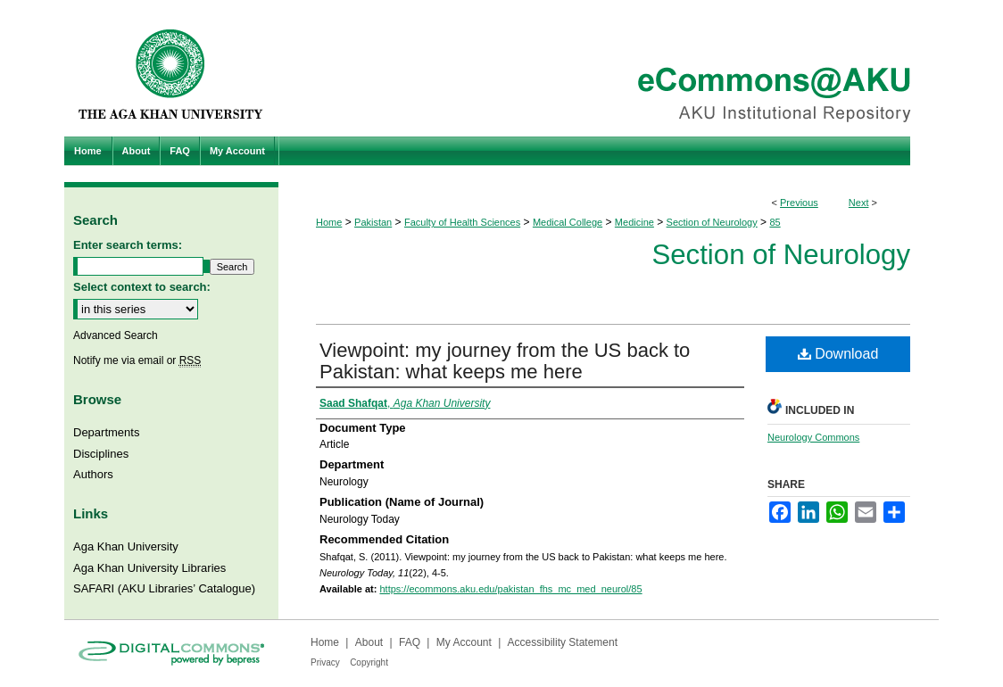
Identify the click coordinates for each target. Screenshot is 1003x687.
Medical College (567, 222)
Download (838, 353)
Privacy (325, 662)
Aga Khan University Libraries (149, 568)
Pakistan (373, 222)
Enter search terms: (127, 245)
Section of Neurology (712, 222)
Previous (799, 202)
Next (859, 202)
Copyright (369, 662)
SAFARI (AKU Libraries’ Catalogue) (164, 588)
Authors (93, 474)
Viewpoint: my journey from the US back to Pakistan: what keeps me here (504, 361)
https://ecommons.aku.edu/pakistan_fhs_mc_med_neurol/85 (510, 589)
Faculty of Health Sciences (462, 222)
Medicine (634, 222)
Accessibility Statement (563, 642)
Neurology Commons (813, 437)
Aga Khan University (125, 546)
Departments (106, 432)
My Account (464, 642)
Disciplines (100, 453)
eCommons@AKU (608, 68)
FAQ (409, 642)
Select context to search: (142, 287)
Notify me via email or (137, 360)
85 (774, 222)
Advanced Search (115, 335)
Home (329, 222)
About (369, 642)
